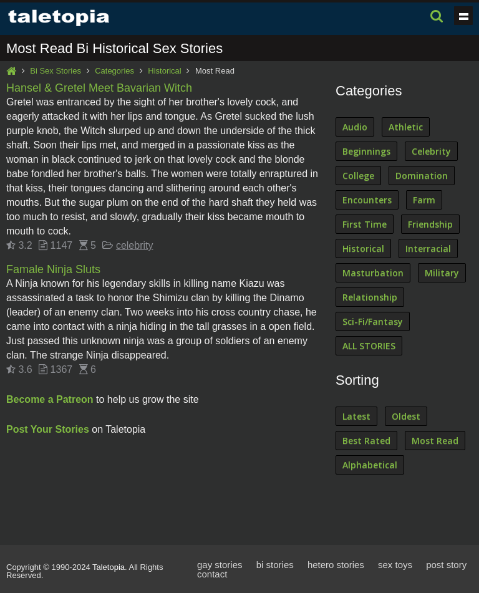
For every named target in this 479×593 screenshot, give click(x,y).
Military (442, 273)
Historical (164, 70)
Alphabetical (369, 465)
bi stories (275, 564)
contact (212, 574)
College (358, 175)
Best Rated (366, 440)
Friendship (430, 224)
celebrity (134, 245)
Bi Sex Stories (55, 70)
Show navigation (463, 15)
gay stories (220, 564)
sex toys (395, 564)
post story (446, 564)
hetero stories (335, 564)
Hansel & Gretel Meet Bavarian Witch (99, 88)
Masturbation (373, 273)
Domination (421, 175)
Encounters (367, 200)
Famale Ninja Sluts (53, 269)
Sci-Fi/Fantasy (372, 321)
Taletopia (108, 567)
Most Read (435, 440)
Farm (424, 200)
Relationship (369, 297)
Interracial (428, 248)
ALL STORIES (368, 346)
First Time (364, 224)
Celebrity (431, 151)
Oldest (406, 416)
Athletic (406, 127)
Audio (354, 127)
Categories (114, 70)
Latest (356, 416)
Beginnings (366, 151)
